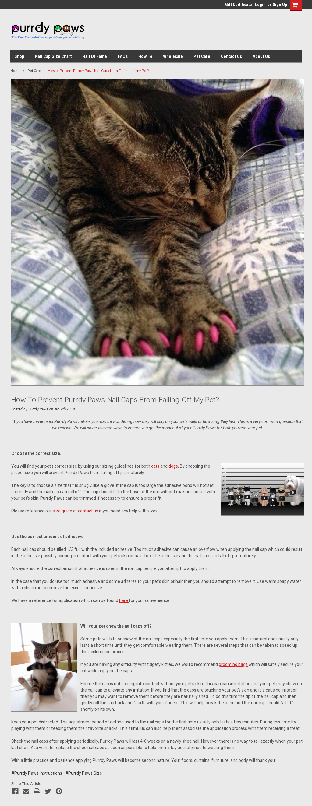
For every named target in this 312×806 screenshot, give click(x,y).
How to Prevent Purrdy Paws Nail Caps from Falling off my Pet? (98, 71)
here (124, 600)
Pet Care (201, 56)
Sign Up (280, 4)
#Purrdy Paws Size (83, 773)
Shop (19, 56)
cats (155, 466)
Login (260, 4)
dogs (173, 466)
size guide (62, 511)
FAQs (123, 56)
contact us (88, 511)
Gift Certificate (238, 4)
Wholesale (173, 56)
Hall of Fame (95, 56)
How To (145, 56)
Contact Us (231, 56)
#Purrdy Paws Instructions (36, 773)
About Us (261, 56)
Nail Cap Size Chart (53, 56)
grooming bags (233, 664)
